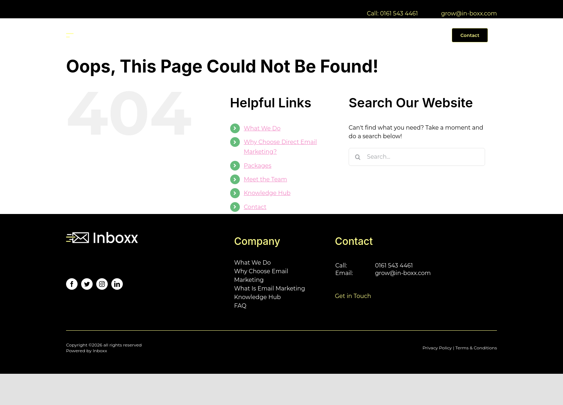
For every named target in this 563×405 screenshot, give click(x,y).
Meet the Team (265, 179)
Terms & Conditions (476, 347)
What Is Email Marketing (269, 288)
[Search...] (417, 157)
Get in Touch (353, 296)
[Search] (358, 157)
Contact (255, 207)
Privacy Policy (437, 347)
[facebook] (72, 284)
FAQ (240, 305)
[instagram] (102, 284)
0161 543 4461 (394, 265)
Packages (257, 165)
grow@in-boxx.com (469, 13)
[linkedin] (117, 284)
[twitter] (87, 284)
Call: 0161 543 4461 (392, 13)
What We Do (262, 128)
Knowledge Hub (267, 193)
